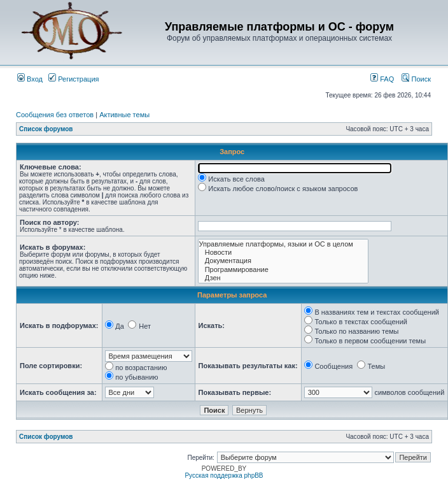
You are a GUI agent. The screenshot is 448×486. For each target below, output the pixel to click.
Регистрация (73, 79)
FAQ (382, 79)
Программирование (283, 270)
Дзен (283, 278)
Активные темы (124, 114)
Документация (283, 261)
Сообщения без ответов (55, 114)
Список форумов (46, 128)
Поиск (416, 79)
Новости (283, 252)
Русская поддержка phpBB (224, 475)
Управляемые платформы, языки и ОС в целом (283, 244)
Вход (30, 79)
